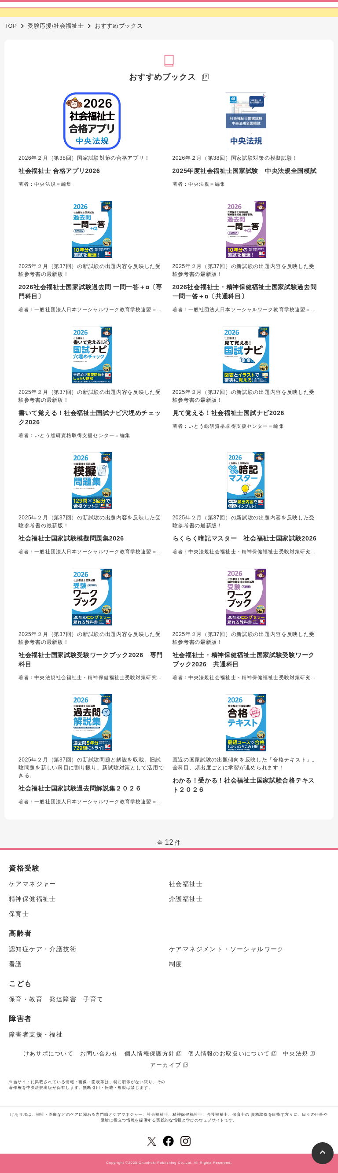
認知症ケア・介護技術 (43, 948)
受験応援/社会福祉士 (56, 25)
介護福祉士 (186, 898)
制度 (176, 963)
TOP (10, 25)
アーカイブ (166, 1065)
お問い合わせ (99, 1053)
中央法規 (295, 1053)
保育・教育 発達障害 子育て (56, 999)
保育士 (19, 913)
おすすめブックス (162, 77)
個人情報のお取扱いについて (229, 1053)
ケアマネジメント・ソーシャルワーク (226, 948)
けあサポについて (48, 1053)
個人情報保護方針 (150, 1053)
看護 (15, 963)
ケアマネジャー (32, 883)
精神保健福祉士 (32, 898)
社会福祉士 (186, 883)
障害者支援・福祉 (36, 1034)
